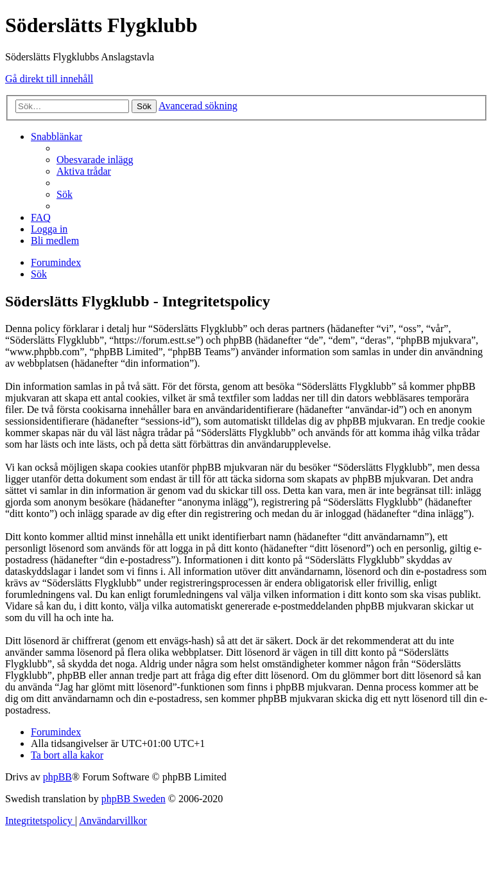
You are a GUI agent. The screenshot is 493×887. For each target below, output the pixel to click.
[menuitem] (95, 159)
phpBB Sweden (133, 798)
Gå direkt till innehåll (49, 78)
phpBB (57, 776)
